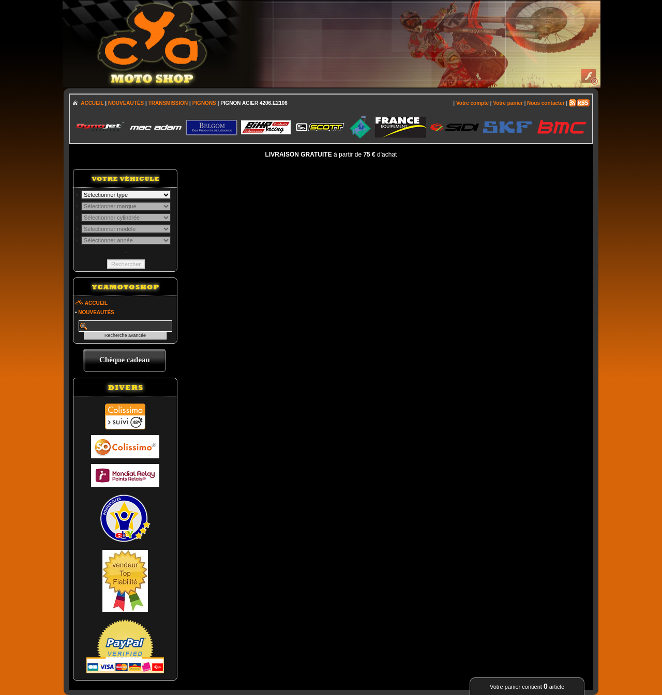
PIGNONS (204, 103)
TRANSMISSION (168, 103)
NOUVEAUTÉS (126, 103)
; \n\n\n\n (126, 194)
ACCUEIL (92, 103)
